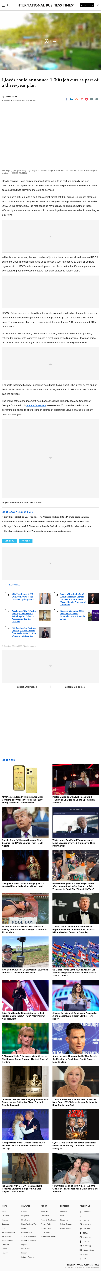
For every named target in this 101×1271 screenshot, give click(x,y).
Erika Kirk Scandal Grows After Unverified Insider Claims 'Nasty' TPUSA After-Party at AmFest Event (23, 1016)
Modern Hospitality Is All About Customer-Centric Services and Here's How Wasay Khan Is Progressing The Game (73, 599)
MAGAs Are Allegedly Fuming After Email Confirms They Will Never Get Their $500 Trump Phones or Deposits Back (22, 800)
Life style (5, 1245)
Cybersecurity (26, 1232)
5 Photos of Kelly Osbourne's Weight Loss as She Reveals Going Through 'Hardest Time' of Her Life (25, 1059)
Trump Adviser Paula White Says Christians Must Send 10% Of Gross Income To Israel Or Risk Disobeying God (75, 1102)
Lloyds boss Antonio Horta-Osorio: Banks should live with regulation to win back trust (46, 522)
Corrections (45, 1232)
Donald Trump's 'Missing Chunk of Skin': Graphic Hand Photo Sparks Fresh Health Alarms (22, 843)
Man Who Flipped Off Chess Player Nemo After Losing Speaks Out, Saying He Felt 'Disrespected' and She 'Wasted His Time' (73, 886)
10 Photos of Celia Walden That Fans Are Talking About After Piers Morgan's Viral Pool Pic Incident (24, 929)
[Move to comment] (96, 99)
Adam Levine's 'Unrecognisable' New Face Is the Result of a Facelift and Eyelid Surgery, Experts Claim (74, 1059)
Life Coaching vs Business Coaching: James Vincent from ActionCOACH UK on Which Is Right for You (24, 632)
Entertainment (7, 1241)
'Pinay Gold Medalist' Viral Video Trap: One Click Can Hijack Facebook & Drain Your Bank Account (75, 1189)
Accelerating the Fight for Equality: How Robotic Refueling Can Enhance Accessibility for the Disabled (24, 616)
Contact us (45, 1216)
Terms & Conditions (48, 1220)
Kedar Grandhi (11, 97)
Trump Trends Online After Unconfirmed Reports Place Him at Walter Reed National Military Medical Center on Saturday (73, 929)
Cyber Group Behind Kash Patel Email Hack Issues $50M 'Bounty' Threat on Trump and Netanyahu (74, 1146)
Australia (63, 1212)
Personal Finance (8, 1232)
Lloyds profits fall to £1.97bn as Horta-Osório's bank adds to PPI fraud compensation (46, 517)
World (4, 1212)
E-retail (24, 1212)
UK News (5, 1216)
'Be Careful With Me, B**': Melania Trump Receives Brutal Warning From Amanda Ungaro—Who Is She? (22, 1189)
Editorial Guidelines (75, 687)
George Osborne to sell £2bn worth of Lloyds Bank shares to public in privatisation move (48, 526)
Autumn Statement (36, 405)
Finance (24, 1228)
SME (4, 1228)
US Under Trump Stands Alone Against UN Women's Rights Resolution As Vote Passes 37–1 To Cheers (74, 973)
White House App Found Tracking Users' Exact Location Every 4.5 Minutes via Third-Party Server (74, 843)
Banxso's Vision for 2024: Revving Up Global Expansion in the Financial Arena (72, 615)
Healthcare (25, 1220)
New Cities (25, 1249)
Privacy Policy (46, 1224)
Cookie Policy (46, 1228)
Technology (6, 1236)
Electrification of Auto (29, 1224)
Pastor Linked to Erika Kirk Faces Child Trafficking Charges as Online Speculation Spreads (73, 800)
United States (65, 1228)
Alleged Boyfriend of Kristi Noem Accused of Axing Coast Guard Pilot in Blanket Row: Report (74, 1016)
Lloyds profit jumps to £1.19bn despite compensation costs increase (37, 531)
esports (24, 1245)
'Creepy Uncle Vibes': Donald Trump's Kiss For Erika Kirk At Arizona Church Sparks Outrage (23, 1146)
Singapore (64, 1220)
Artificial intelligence (28, 1236)
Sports (4, 1249)
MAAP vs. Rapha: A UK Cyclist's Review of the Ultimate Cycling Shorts (23, 597)
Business (5, 1224)
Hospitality (25, 1216)
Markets (5, 1220)
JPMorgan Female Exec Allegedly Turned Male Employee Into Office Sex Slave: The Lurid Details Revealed (25, 1102)
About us (44, 1212)
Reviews (5, 1253)
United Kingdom (66, 1224)
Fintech (24, 1253)
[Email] (91, 99)
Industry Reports (27, 1257)
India (62, 1216)
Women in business (28, 1241)
